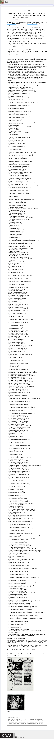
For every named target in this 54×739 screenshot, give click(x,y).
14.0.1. (21, 29)
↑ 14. (25, 10)
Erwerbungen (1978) (21, 646)
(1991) (27, 649)
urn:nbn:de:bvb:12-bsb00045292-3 (18, 638)
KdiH (7, 2)
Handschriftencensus (24, 651)
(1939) (29, 644)
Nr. (19, 29)
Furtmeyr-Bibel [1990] (32, 23)
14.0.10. (10, 72)
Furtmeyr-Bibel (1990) (30, 648)
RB (26, 43)
